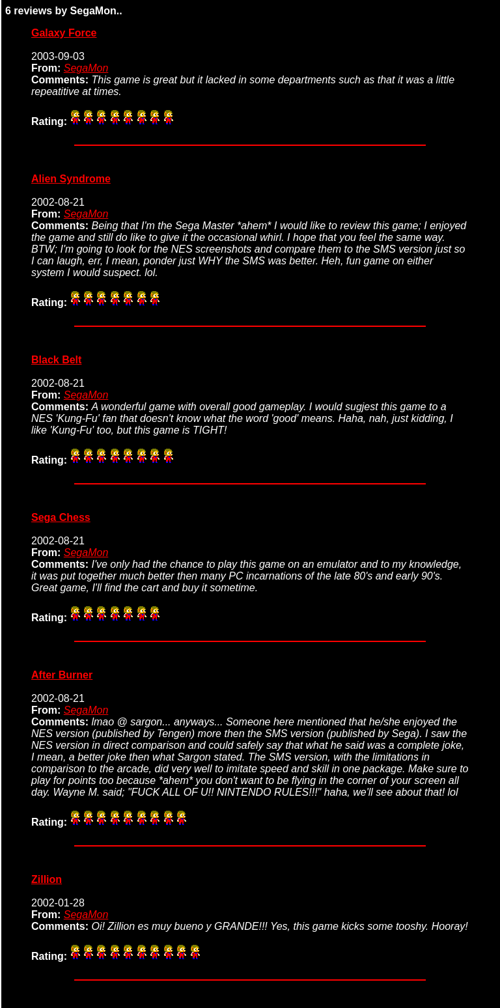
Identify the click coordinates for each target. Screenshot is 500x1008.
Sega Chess (60, 517)
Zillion (46, 879)
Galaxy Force (64, 32)
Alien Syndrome (71, 178)
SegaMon (86, 68)
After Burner (61, 674)
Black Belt (56, 359)
